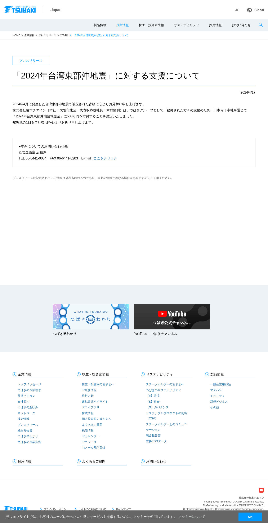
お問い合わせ (241, 25)
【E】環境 (153, 395)
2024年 (64, 35)
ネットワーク (26, 413)
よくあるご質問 (92, 424)
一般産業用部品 (220, 384)
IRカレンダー (90, 436)
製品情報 (100, 25)
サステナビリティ (186, 25)
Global (259, 10)
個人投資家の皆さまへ (96, 418)
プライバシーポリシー (56, 509)
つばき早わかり (28, 436)
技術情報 (23, 418)
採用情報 (215, 25)
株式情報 (88, 413)
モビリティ (217, 395)
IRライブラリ (90, 407)
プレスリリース (47, 35)
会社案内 (23, 401)
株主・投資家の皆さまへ (98, 384)
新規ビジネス (219, 401)
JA (236, 10)
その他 (214, 407)
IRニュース (89, 442)
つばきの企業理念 (29, 390)
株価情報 (88, 430)
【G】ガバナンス (157, 407)
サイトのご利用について (92, 509)
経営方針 (88, 395)
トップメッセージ (29, 384)
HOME (16, 35)
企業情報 (122, 25)
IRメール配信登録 (93, 447)
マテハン (216, 390)
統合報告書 (25, 430)
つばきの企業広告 (29, 442)
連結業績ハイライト (95, 401)
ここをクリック (105, 158)
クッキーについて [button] (191, 516)
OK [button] (250, 516)
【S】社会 (153, 401)
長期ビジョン (26, 395)
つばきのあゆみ (28, 407)
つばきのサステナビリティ (163, 390)
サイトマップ (123, 509)
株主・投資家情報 (151, 25)
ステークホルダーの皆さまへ (165, 384)
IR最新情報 (89, 390)
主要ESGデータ (156, 441)
